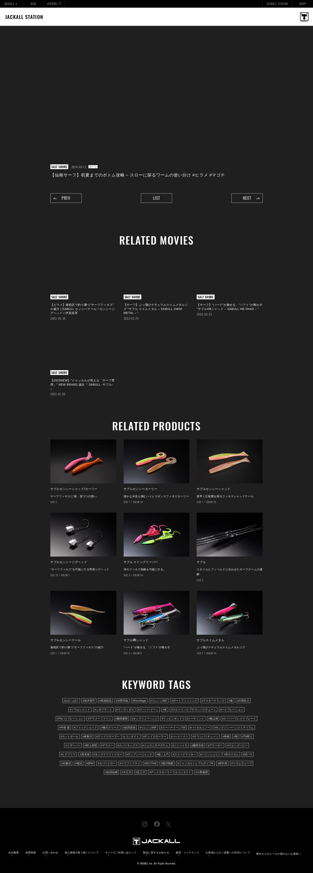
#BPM (90, 763)
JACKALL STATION (277, 3)
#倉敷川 (87, 736)
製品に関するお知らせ (156, 852)
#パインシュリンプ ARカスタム (219, 754)
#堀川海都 (167, 763)
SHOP (302, 3)
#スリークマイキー (184, 754)
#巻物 (225, 736)
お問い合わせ (50, 852)
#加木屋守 (89, 700)
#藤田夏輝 (121, 718)
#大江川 (126, 772)
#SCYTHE (150, 763)
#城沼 (78, 763)
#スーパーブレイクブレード (239, 718)
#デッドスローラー (154, 736)
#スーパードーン (148, 709)
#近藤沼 (66, 763)
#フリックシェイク (85, 727)
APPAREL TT (54, 3)
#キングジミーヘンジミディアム (233, 727)
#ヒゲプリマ (68, 754)
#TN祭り (247, 736)
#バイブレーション (231, 709)
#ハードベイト (179, 736)
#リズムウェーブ (241, 763)
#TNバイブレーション (70, 718)
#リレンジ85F (158, 700)
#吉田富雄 (129, 727)
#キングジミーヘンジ (145, 718)
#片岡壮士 (243, 700)
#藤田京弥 (197, 745)
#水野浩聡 (122, 700)
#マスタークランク (213, 700)
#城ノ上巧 (162, 754)
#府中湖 (222, 763)
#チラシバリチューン (205, 736)
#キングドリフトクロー (108, 754)
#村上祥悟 (91, 745)
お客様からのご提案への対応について (228, 852)
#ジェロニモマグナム (155, 745)
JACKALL (11, 3)
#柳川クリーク (110, 727)
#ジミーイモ (179, 745)
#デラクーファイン (99, 718)
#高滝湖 (84, 754)
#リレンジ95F (148, 727)
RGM (33, 3)
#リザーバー (72, 745)
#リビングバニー (237, 745)
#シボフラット (103, 709)
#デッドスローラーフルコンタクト (170, 772)
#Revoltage (139, 700)
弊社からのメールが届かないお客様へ (278, 853)
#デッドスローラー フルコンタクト (117, 736)
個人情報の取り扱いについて (82, 852)
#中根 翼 (64, 727)
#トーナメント (195, 718)
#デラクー (107, 745)
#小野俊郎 (201, 772)
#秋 (236, 736)
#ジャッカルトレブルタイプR (195, 763)
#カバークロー (106, 763)
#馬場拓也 (105, 700)
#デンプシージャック (139, 754)
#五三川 (140, 772)
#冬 (165, 709)
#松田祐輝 (111, 772)
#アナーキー (215, 745)
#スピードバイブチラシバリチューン (193, 709)
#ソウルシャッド (80, 709)
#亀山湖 (213, 718)
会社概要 (13, 852)
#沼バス (247, 754)
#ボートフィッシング (184, 700)
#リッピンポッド (172, 718)
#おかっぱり (71, 700)
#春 (231, 700)
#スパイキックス (128, 745)
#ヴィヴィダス (125, 709)
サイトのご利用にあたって (121, 852)
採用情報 (30, 852)
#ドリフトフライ (130, 763)
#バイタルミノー (200, 727)
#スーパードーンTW (173, 727)
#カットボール (69, 736)
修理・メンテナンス (187, 852)
